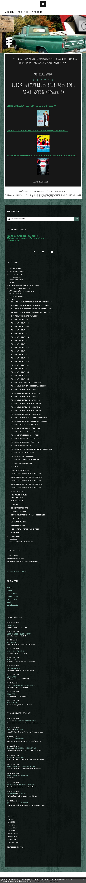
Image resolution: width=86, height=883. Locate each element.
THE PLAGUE (12, 703)
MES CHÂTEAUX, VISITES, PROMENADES (25, 529)
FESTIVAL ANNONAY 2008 (20, 323)
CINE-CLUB (14, 504)
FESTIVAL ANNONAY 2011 (20, 333)
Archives (23, 12)
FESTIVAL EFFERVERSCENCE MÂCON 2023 (25, 428)
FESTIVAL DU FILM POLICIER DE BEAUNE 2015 (26, 407)
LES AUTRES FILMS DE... (36, 191)
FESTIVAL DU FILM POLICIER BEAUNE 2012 (25, 389)
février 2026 (12, 828)
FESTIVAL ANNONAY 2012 (20, 337)
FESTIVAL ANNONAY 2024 (20, 375)
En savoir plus (26, 881)
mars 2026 (12, 825)
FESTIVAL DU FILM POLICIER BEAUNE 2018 (25, 396)
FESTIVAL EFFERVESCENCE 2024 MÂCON (25, 435)
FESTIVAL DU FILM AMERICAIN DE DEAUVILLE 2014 (28, 386)
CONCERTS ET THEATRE (19, 508)
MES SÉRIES (13, 539)
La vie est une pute (15, 536)
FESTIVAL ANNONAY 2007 (20, 319)
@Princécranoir (12, 766)
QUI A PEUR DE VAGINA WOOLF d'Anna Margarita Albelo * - (37, 130)
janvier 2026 (12, 831)
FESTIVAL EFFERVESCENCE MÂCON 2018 (25, 442)
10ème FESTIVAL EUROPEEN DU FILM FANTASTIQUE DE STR (31, 302)
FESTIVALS (12, 299)
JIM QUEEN (11, 642)
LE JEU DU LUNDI (17, 518)
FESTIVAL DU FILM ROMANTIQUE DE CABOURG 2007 (29, 417)
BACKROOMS (12, 625)
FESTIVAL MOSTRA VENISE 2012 (22, 453)
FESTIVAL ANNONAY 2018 (20, 358)
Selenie (9, 748)
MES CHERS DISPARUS (18, 525)
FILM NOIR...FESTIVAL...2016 (21, 470)
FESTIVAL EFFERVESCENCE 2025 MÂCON (25, 438)
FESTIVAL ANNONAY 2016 (20, 351)
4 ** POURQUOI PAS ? (16, 280)
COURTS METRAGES (16, 297)
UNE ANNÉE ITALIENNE (16, 651)
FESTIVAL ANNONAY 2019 (20, 361)
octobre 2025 (12, 839)
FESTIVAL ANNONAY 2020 (20, 365)
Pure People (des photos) (15, 559)
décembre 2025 (13, 834)
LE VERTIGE (11, 677)
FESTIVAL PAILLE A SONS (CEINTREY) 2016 (26, 459)
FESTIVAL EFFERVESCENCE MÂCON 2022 (25, 445)
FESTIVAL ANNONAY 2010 (20, 330)
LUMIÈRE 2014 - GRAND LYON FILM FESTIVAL (26, 487)
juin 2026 (11, 816)
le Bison (9, 739)
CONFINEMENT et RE (16, 294)
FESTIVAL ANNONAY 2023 (20, 372)
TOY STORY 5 (12, 660)
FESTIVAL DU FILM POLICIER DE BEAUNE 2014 (26, 403)
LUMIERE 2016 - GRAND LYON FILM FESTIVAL (26, 477)
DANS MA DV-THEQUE (18, 511)
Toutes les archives (15, 847)
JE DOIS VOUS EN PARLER (18, 495)
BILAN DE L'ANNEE (17, 501)
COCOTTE (11, 694)
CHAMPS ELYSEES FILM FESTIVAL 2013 (24, 316)
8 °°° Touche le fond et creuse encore (21, 291)
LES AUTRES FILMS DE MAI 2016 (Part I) (43, 88)
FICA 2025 (14, 466)
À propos (37, 12)
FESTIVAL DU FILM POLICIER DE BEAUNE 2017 (26, 414)
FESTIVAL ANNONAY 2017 (20, 354)
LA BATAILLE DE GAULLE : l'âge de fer (21, 685)
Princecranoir (11, 784)
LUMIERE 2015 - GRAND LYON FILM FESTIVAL (26, 474)
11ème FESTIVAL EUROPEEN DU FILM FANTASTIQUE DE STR (31, 305)
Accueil (9, 12)
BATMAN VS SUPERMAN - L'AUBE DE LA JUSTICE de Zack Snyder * (42, 155)
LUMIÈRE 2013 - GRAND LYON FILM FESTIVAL (26, 484)
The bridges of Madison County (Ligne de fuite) (23, 561)
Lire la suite (40, 182)
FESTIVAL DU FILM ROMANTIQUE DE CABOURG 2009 (29, 421)
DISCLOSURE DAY (14, 668)
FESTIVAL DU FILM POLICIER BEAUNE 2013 (25, 393)
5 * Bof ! (11, 283)
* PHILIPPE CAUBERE (16, 269)
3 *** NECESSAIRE (15, 277)
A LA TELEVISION (17, 497)
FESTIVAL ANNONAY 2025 (20, 379)
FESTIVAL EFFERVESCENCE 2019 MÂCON (25, 431)
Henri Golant (12, 599)
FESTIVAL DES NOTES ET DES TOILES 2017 (26, 382)
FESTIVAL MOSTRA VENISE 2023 (22, 456)
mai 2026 (11, 819)
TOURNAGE (15, 532)
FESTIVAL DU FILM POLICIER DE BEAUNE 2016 (26, 410)
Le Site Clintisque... (13, 556)
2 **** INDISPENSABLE (17, 274)
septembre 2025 (14, 842)
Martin (9, 720)
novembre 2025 (13, 837)
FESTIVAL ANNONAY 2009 (20, 326)
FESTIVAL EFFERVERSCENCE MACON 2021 (25, 424)
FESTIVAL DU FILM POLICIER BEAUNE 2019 (25, 400)
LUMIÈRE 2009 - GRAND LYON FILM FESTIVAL (26, 481)
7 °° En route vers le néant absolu (20, 288)
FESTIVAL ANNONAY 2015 (20, 347)
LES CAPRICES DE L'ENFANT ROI (19, 634)
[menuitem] (10, 12)
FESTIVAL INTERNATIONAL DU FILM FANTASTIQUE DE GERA (31, 449)
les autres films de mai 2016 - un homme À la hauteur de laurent (34, 195)
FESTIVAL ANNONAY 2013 (20, 340)
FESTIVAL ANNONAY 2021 (20, 368)
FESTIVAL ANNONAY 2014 (20, 344)
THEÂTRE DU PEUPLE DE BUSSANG (21, 542)
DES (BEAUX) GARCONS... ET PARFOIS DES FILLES (28, 515)
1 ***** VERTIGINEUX (16, 271)
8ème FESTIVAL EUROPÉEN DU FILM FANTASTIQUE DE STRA (32, 309)
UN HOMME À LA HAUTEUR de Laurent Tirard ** (31, 106)
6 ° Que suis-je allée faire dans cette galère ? (24, 285)
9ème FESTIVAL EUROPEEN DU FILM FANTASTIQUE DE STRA (32, 312)
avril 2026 (11, 822)
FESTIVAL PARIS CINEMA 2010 (21, 463)
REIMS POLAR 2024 (18, 491)
